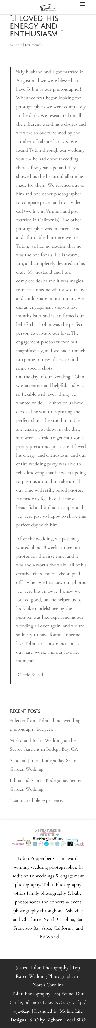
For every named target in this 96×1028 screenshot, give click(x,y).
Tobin (18, 45)
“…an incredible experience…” (38, 800)
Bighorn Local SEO (66, 1020)
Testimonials (33, 45)
